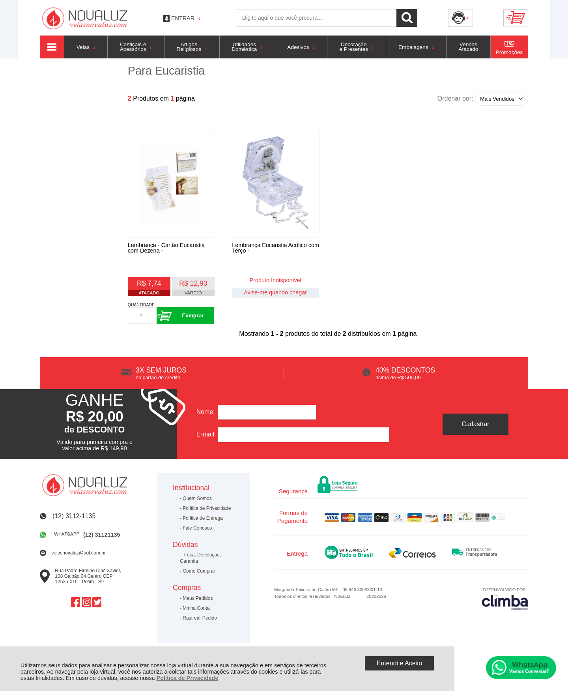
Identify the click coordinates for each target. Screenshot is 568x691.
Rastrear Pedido (200, 620)
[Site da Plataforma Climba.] (505, 601)
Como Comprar (199, 573)
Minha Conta (196, 610)
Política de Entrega (202, 520)
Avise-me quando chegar (275, 293)
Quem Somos (197, 501)
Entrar (182, 18)
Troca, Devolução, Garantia (200, 560)
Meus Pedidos (198, 600)
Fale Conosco (197, 530)
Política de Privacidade (188, 678)
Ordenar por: (455, 98)
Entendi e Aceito (399, 663)
